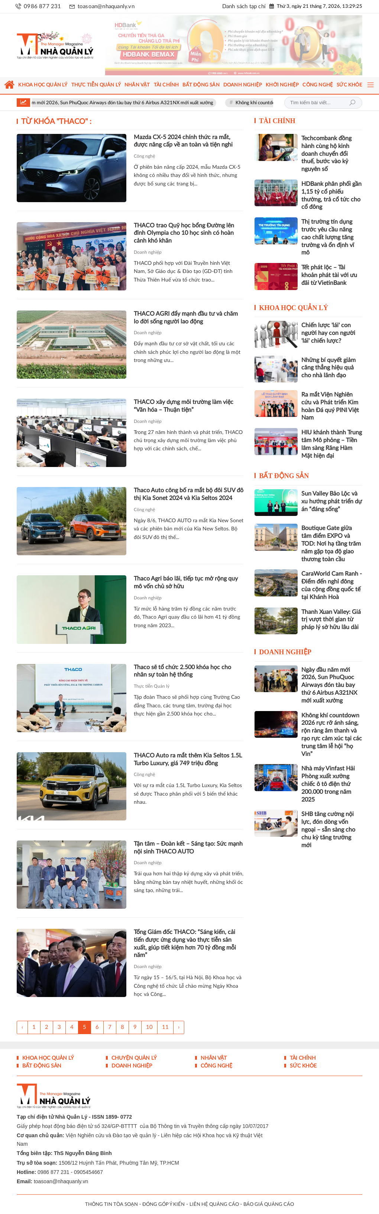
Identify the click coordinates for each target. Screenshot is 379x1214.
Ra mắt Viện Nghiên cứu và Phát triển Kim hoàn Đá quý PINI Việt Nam (330, 406)
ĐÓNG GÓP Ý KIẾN (163, 1204)
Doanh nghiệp (148, 252)
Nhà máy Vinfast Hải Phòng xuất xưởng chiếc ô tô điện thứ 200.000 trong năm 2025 (328, 784)
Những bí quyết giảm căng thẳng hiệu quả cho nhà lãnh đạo (328, 368)
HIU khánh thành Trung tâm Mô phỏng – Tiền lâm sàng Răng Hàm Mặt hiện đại (331, 444)
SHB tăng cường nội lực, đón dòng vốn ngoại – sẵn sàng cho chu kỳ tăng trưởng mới (328, 829)
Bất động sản (284, 476)
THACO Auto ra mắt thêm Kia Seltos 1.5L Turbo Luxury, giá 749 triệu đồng (188, 759)
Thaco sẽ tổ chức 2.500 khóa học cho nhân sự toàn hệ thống (182, 671)
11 (165, 1027)
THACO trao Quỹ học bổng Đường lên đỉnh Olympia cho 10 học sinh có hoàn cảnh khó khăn (184, 233)
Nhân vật (213, 1058)
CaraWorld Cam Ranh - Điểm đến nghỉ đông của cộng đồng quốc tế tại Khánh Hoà (331, 585)
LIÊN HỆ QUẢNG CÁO (214, 1204)
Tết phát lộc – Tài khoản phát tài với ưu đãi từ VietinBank (329, 275)
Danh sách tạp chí (244, 6)
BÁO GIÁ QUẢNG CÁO (268, 1204)
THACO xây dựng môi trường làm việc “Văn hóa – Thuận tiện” (183, 406)
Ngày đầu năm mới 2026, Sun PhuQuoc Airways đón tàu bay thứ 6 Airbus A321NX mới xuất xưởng (117, 103)
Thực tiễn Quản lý (151, 686)
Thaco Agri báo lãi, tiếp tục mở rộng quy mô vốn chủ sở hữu (186, 582)
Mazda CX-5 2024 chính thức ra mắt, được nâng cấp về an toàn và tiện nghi (183, 141)
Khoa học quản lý (293, 308)
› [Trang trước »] (178, 1027)
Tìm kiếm (352, 103)
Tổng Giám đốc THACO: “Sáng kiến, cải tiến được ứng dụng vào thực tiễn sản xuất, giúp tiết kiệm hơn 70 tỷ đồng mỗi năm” (185, 943)
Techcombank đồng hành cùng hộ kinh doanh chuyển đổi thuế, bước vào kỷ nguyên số (326, 153)
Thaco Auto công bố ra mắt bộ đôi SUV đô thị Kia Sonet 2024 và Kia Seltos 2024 (188, 494)
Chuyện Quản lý (133, 1058)
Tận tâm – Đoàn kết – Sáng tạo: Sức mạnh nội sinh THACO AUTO (188, 848)
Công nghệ (144, 156)
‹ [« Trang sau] (22, 1027)
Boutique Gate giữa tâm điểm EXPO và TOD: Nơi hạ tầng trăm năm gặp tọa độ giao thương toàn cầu (331, 543)
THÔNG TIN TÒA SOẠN (111, 1204)
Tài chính (277, 121)
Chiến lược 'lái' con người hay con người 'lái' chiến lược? (328, 333)
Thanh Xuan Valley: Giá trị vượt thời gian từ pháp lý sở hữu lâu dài (331, 620)
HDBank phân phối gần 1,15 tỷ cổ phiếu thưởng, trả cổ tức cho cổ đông (331, 195)
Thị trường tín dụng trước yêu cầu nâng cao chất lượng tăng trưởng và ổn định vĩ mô (327, 237)
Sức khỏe (302, 1066)
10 (149, 1027)
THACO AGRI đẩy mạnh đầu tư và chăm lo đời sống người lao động (186, 318)
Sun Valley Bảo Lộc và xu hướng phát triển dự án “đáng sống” (331, 501)
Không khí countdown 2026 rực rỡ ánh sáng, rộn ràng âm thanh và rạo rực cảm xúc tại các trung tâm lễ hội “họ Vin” (331, 735)
